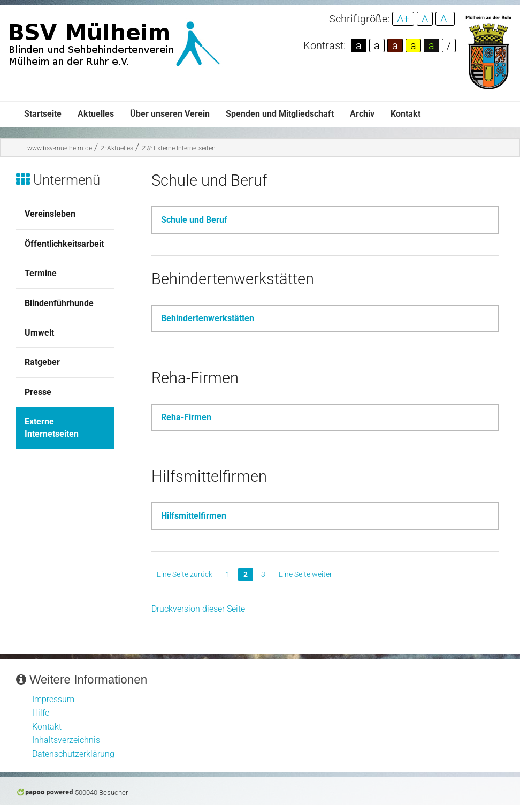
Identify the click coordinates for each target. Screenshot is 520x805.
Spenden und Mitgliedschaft (280, 114)
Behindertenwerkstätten (207, 318)
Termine (41, 273)
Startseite (43, 114)
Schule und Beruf (194, 220)
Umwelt (39, 333)
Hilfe (40, 713)
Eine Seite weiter (305, 574)
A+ (403, 18)
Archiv (362, 114)
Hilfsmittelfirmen (193, 516)
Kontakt (405, 114)
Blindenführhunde (59, 303)
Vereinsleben (50, 214)
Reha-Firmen (186, 417)
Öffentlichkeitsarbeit (64, 244)
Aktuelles (96, 114)
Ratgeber (42, 362)
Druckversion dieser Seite (198, 609)
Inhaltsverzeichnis (66, 740)
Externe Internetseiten (178, 148)
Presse (38, 392)
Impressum (53, 699)
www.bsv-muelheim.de (59, 148)
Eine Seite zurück (184, 574)
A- (445, 18)
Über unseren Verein (170, 114)
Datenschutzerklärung (73, 754)
